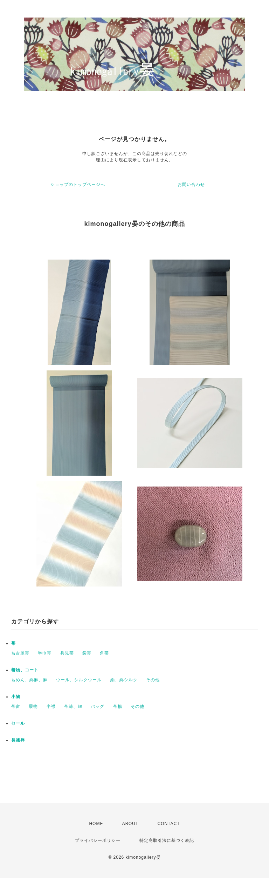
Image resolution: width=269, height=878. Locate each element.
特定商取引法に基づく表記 (166, 840)
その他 (153, 679)
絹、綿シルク (124, 679)
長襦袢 (18, 740)
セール (18, 723)
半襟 (51, 706)
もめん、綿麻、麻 (29, 679)
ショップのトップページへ (77, 184)
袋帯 (86, 653)
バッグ (97, 706)
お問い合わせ (191, 184)
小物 (15, 696)
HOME (96, 823)
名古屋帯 (20, 653)
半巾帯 (44, 653)
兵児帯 (67, 653)
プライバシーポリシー (97, 840)
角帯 (104, 653)
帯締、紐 (73, 706)
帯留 (15, 706)
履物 (33, 706)
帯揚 (117, 706)
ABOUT (130, 823)
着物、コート (25, 670)
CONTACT (168, 823)
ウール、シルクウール (79, 679)
